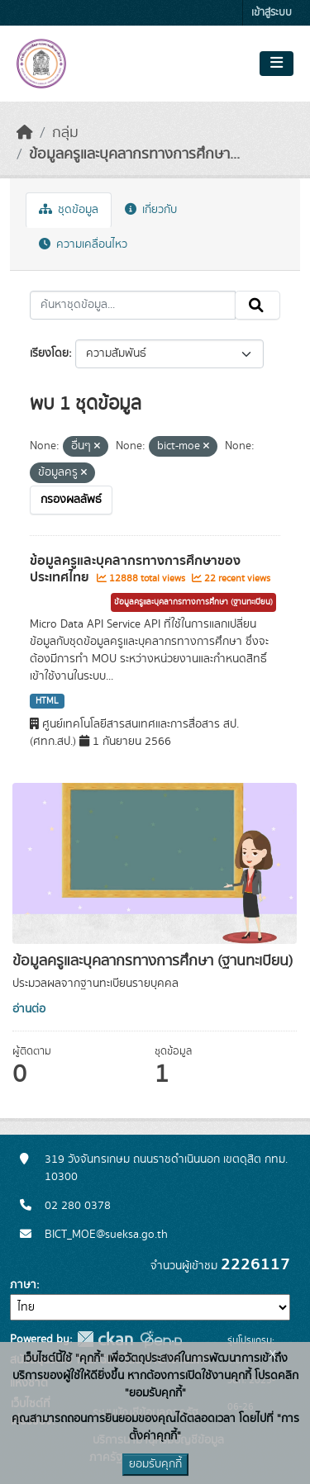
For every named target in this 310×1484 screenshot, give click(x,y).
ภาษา (23, 1285)
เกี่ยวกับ (151, 210)
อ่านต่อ (28, 1009)
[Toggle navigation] (276, 63)
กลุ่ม (65, 133)
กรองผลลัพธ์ (71, 499)
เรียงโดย (49, 353)
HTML (47, 701)
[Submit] (257, 305)
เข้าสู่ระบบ (271, 13)
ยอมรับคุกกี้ (155, 1464)
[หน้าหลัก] (25, 133)
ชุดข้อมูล (68, 210)
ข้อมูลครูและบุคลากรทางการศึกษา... (134, 154)
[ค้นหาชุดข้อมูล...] (133, 305)
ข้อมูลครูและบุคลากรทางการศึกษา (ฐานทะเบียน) (193, 602)
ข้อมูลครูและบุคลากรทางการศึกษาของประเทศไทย (135, 569)
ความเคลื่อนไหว (83, 244)
